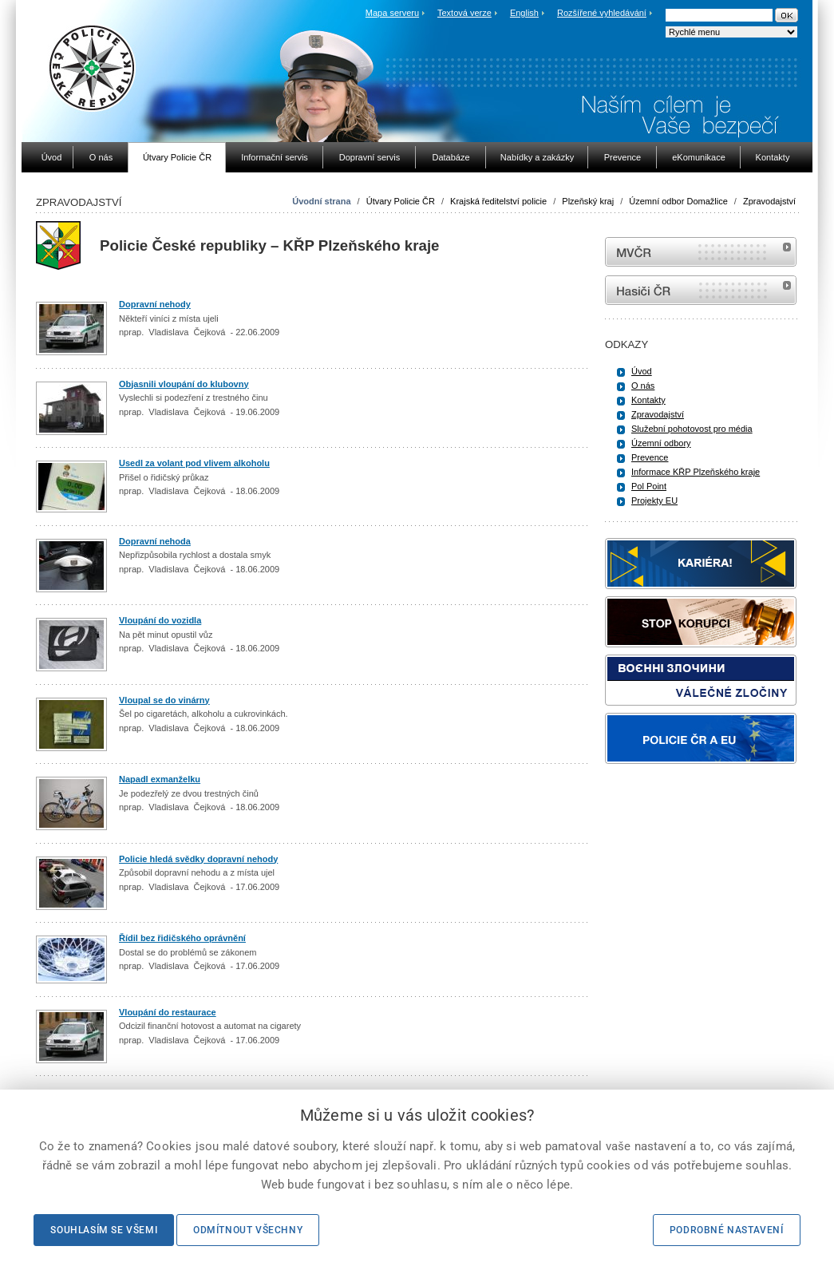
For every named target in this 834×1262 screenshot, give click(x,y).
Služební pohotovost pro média (692, 428)
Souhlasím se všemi (103, 1230)
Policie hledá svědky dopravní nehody (198, 859)
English (524, 13)
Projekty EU (654, 500)
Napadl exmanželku (159, 779)
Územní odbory (661, 443)
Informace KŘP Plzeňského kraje (695, 472)
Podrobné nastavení (727, 1230)
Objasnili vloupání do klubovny (184, 384)
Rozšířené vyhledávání (601, 13)
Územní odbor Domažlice (678, 201)
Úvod (641, 371)
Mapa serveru (392, 13)
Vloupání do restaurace (167, 1012)
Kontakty (648, 400)
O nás (642, 385)
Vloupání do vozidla (160, 620)
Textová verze (464, 13)
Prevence (649, 457)
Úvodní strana (321, 201)
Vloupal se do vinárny (164, 700)
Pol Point (648, 486)
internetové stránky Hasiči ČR (700, 290)
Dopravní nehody (155, 304)
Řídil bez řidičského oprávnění (182, 938)
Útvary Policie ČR (400, 201)
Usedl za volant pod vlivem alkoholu (194, 463)
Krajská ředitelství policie (498, 201)
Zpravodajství (769, 201)
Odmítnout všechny (247, 1230)
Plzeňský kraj (588, 201)
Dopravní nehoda (155, 541)
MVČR (700, 252)
